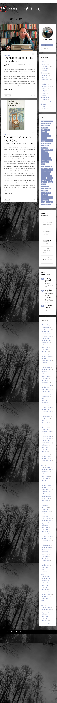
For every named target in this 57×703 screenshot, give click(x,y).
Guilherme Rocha (15, 701)
